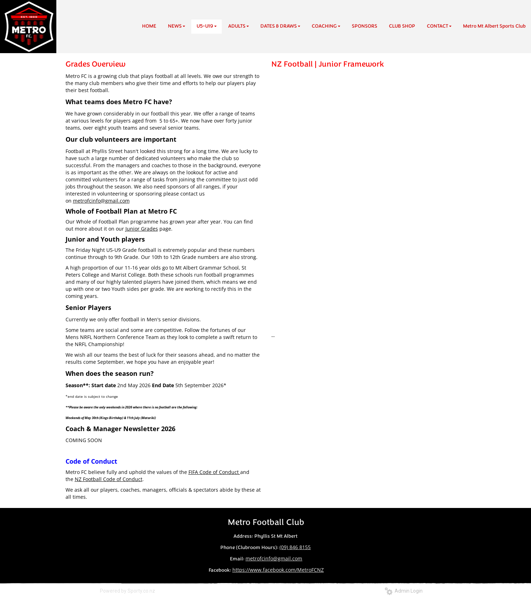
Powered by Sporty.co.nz (127, 591)
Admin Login (404, 591)
